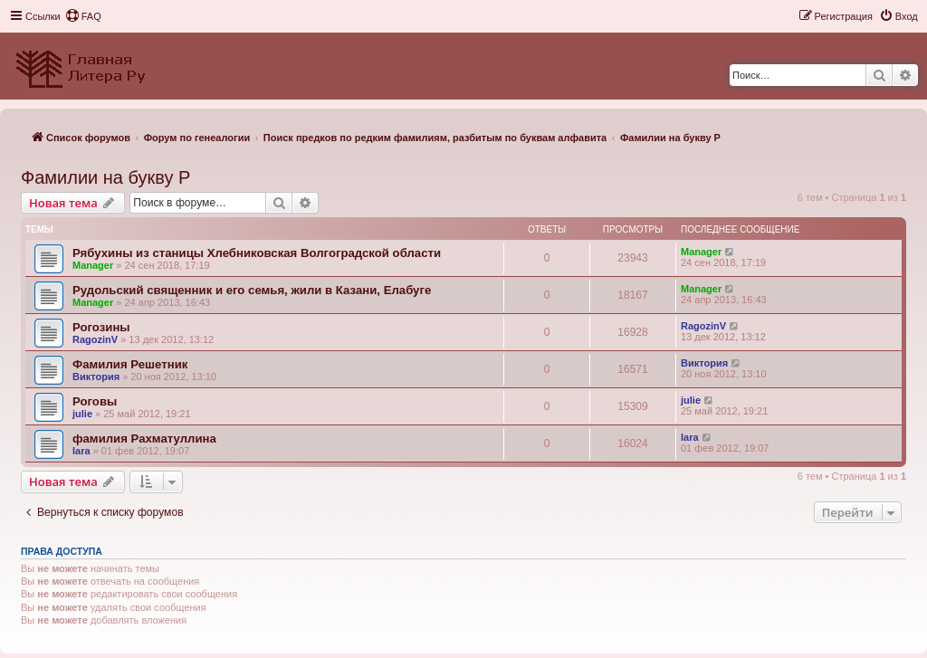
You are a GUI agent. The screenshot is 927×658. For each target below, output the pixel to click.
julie (82, 413)
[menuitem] (83, 16)
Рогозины (101, 327)
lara (81, 450)
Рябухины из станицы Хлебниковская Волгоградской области (256, 253)
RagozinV (95, 339)
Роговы (94, 401)
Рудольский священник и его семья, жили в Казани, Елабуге (251, 290)
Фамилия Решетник (129, 364)
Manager (92, 265)
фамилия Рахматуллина (144, 438)
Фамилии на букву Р (105, 177)
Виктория (95, 376)
